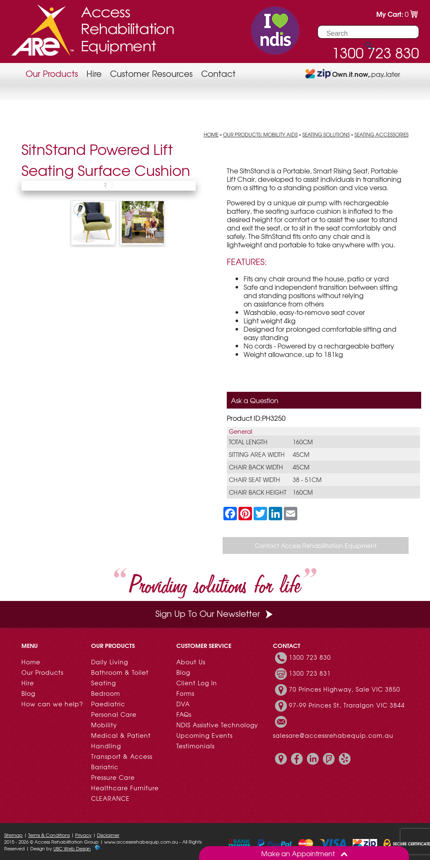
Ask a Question (254, 400)
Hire (94, 73)
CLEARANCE (110, 798)
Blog (28, 693)
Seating (103, 683)
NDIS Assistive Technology (217, 725)
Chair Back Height (257, 492)
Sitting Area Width (257, 454)
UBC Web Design (72, 848)
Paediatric (108, 704)
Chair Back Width (256, 467)
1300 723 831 (310, 673)
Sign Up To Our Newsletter (215, 613)
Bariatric (104, 767)
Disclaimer (108, 834)
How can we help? (52, 704)
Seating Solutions (326, 134)
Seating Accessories (381, 134)
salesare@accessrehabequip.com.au (333, 735)
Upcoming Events (204, 735)
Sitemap (13, 834)
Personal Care (113, 714)
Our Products (52, 73)
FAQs (183, 714)
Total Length (248, 442)
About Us (190, 662)
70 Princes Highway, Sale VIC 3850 (344, 689)
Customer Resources (151, 73)
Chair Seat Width (254, 479)
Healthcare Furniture (125, 788)
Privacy (83, 834)
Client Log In (196, 683)
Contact (218, 73)
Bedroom (105, 693)
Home (211, 134)
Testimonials (195, 746)
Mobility (104, 725)
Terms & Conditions (49, 834)
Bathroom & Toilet (120, 672)
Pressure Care (113, 777)
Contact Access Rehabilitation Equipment (316, 545)
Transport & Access (121, 756)
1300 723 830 (310, 657)
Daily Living (109, 662)
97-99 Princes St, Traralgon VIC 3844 (347, 705)
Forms (185, 693)
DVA (183, 704)
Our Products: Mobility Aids (260, 134)
